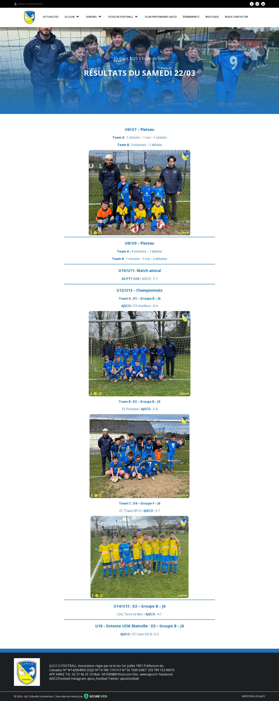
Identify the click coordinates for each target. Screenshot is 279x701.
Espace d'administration (28, 3)
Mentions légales (253, 696)
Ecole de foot (153, 58)
